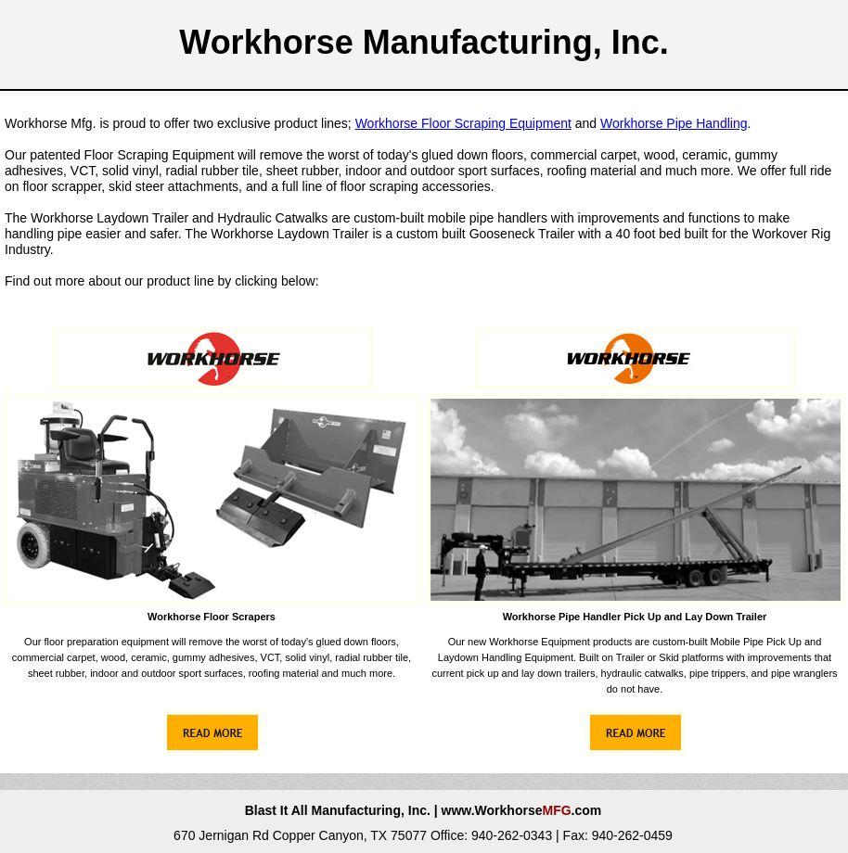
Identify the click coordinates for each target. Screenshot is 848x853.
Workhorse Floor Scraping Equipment (463, 123)
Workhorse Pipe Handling (674, 123)
